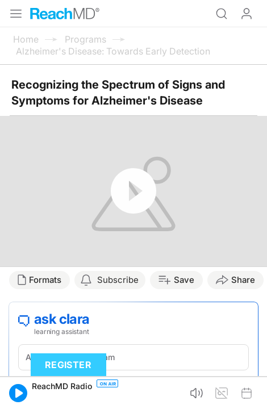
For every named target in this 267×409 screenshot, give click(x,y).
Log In (246, 13)
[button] (18, 393)
